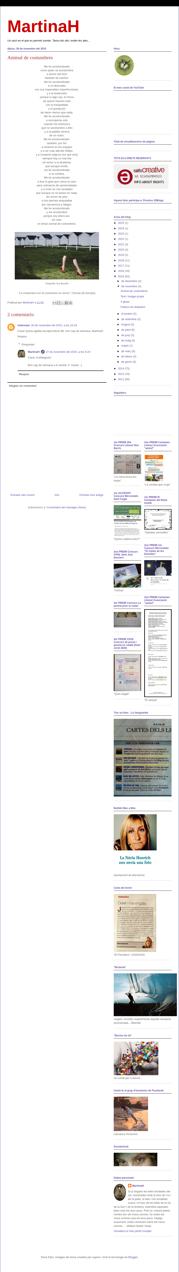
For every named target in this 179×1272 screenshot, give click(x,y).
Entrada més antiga (91, 494)
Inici (57, 494)
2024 (121, 228)
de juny (126, 335)
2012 (121, 379)
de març (126, 351)
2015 (121, 276)
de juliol (126, 329)
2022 (121, 238)
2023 (121, 233)
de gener (127, 361)
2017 (121, 265)
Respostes (28, 344)
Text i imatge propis (132, 296)
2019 (121, 254)
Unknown (23, 325)
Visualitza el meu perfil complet (132, 1231)
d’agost (126, 324)
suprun (96, 1257)
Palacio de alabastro (132, 307)
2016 (121, 270)
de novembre (129, 286)
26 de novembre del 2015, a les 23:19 (54, 325)
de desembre (129, 281)
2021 (121, 244)
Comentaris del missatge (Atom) (66, 507)
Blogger (133, 1257)
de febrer (127, 356)
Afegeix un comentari (23, 385)
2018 (121, 260)
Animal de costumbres (134, 291)
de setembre (129, 319)
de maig (126, 340)
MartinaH (43, 26)
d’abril (125, 345)
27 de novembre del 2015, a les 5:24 (68, 351)
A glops (125, 301)
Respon (22, 336)
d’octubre (127, 313)
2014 (121, 368)
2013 (121, 374)
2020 (121, 249)
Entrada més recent (22, 494)
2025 (121, 222)
